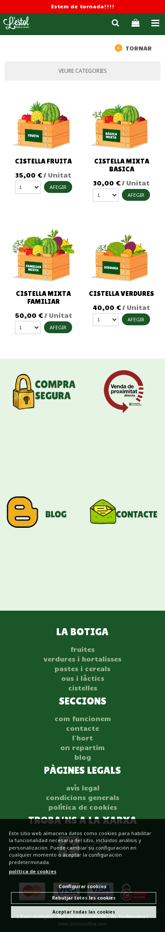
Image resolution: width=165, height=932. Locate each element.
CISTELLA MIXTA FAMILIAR (43, 297)
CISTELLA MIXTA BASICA (121, 165)
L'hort (82, 738)
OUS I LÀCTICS (82, 678)
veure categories (83, 71)
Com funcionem (83, 718)
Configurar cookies (82, 886)
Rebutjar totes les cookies (84, 898)
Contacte (82, 728)
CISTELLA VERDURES (121, 293)
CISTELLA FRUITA (43, 161)
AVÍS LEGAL (82, 788)
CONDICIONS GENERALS (82, 797)
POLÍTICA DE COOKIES (82, 807)
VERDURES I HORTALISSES (82, 659)
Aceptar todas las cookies (83, 912)
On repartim (82, 747)
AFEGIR (58, 187)
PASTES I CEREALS (82, 668)
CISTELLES (82, 688)
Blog (82, 757)
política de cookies (32, 871)
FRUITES (82, 649)
